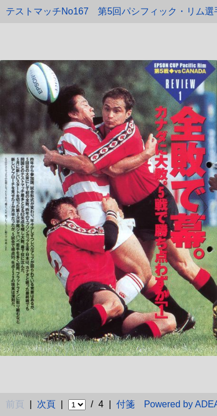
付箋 (125, 404)
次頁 (46, 404)
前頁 (15, 404)
